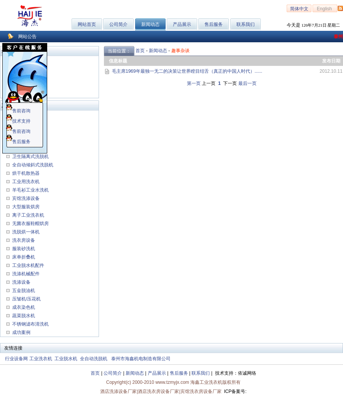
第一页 (194, 83)
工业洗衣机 (40, 358)
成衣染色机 (23, 307)
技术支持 (18, 121)
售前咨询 (18, 110)
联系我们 (245, 24)
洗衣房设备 (23, 240)
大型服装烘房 (25, 206)
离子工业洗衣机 (27, 215)
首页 (140, 50)
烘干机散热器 (25, 173)
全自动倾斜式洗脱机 (32, 165)
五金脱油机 (23, 290)
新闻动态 (158, 50)
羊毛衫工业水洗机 (30, 190)
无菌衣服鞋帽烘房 (30, 223)
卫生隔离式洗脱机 (30, 156)
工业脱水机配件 (27, 265)
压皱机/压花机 (26, 299)
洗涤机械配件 (25, 273)
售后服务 (213, 24)
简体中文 (299, 8)
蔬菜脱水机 (23, 315)
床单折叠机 (23, 257)
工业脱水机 (65, 358)
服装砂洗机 (23, 248)
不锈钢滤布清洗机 (30, 324)
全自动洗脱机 (93, 358)
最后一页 (247, 83)
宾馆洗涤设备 (25, 198)
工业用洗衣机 (25, 181)
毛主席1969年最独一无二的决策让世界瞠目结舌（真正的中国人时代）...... (187, 71)
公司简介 (118, 24)
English (325, 8)
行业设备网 (16, 358)
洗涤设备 (21, 282)
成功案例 (21, 332)
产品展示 (182, 24)
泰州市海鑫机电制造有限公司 (141, 358)
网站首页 (87, 24)
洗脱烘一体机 (25, 232)
